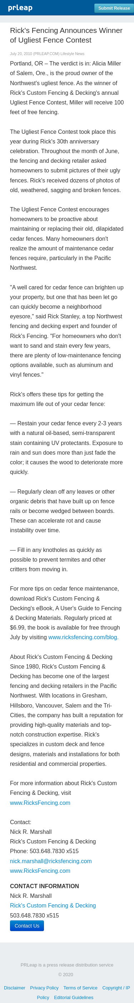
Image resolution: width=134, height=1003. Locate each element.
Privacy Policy (44, 987)
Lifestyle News (72, 54)
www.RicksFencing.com (40, 803)
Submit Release (114, 8)
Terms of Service (81, 987)
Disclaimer (14, 987)
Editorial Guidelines (73, 997)
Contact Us (27, 926)
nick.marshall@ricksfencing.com (51, 861)
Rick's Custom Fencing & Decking (53, 905)
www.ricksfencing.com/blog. (84, 637)
